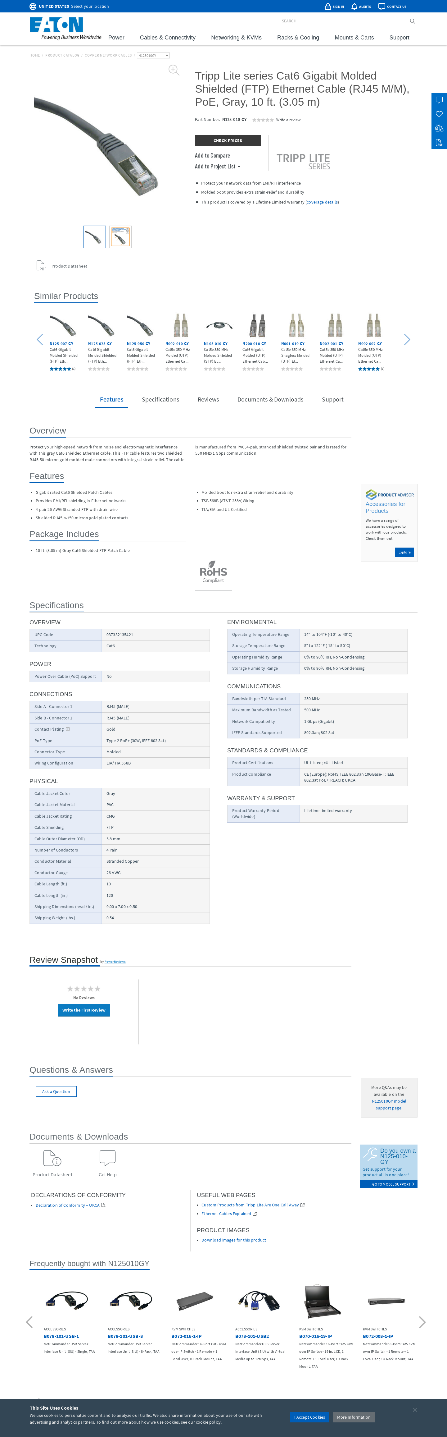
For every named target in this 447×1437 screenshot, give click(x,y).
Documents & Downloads (270, 399)
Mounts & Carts (354, 37)
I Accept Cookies (309, 1417)
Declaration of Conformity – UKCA (68, 1205)
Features (111, 399)
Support (399, 37)
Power (116, 37)
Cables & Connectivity (168, 37)
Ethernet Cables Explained (226, 1213)
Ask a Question (56, 1091)
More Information (354, 1417)
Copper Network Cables (108, 55)
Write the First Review (84, 1010)
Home (34, 55)
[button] (40, 340)
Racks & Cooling (298, 37)
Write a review (288, 119)
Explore (405, 552)
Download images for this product (233, 1240)
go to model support (393, 1184)
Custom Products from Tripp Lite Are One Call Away (250, 1205)
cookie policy (208, 1422)
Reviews (208, 399)
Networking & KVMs (236, 37)
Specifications (160, 399)
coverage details (322, 202)
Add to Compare (212, 155)
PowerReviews (115, 961)
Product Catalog (62, 55)
